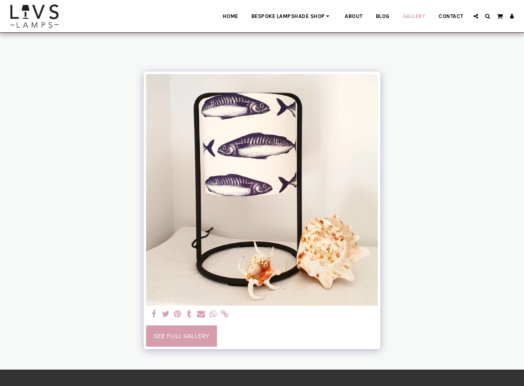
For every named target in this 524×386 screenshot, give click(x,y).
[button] (475, 16)
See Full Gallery (181, 336)
